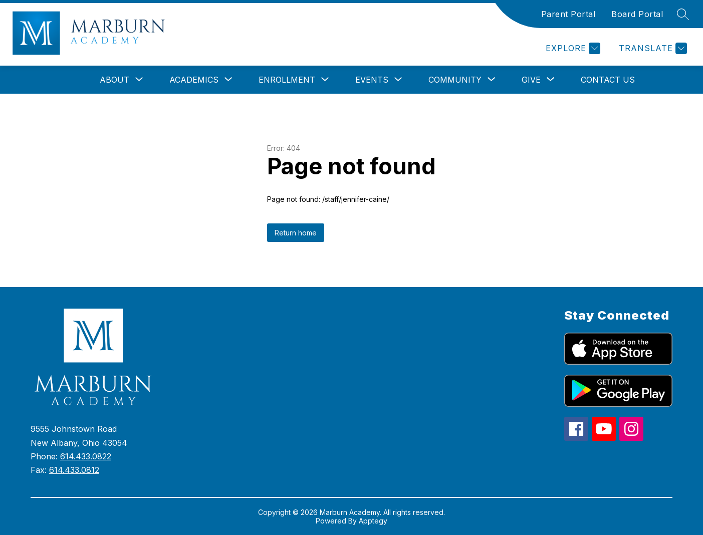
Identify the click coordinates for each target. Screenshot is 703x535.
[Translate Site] (651, 48)
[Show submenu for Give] (531, 80)
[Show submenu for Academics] (193, 80)
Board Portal (637, 14)
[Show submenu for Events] (371, 80)
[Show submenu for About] (114, 80)
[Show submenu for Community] (455, 80)
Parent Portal (568, 14)
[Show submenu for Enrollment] (287, 80)
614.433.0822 (85, 456)
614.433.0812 (74, 470)
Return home (296, 232)
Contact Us (608, 80)
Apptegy (373, 520)
